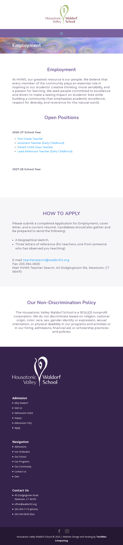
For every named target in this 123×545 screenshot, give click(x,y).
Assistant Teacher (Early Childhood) (40, 143)
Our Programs (22, 461)
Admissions (21, 446)
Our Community (23, 466)
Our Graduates (22, 451)
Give (17, 476)
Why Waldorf (21, 402)
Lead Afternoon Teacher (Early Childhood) (45, 151)
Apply (17, 427)
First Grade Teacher (30, 138)
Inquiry (18, 417)
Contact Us (20, 471)
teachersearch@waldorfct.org (46, 260)
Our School (20, 456)
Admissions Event (24, 412)
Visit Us (18, 407)
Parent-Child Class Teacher (35, 147)
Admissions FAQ (23, 422)
